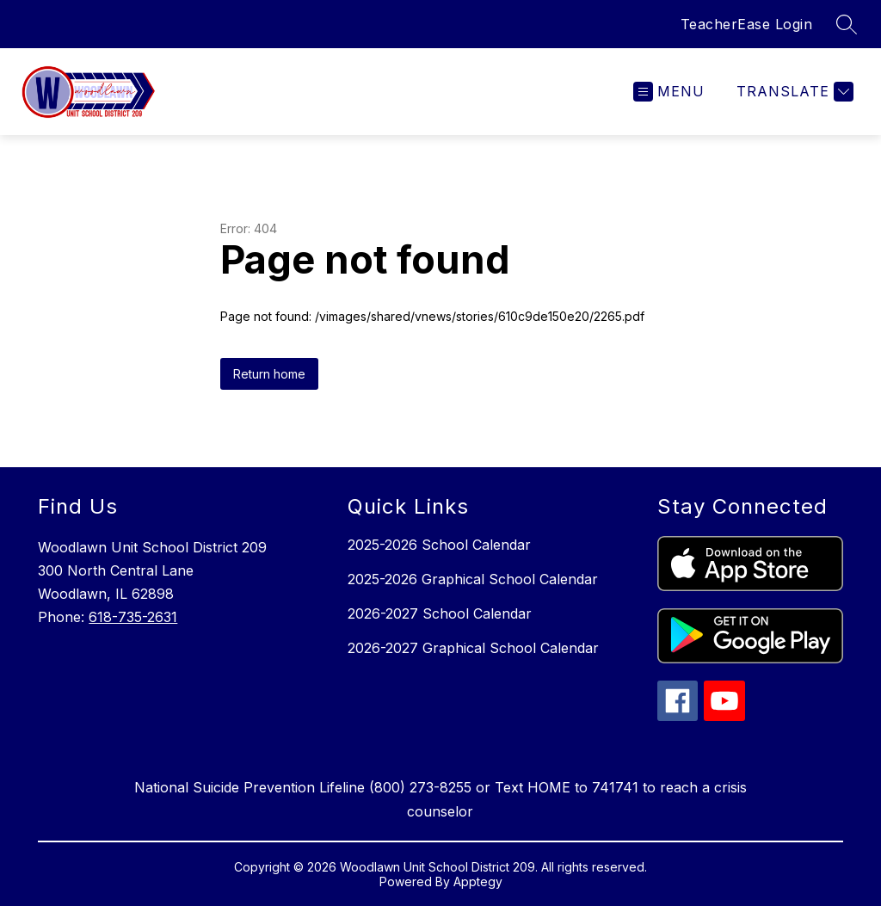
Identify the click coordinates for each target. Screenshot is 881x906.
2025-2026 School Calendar (439, 544)
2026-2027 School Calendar (440, 613)
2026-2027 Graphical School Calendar (473, 647)
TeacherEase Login (747, 24)
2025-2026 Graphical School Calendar (473, 579)
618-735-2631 (133, 617)
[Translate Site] (792, 91)
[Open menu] (669, 91)
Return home (269, 374)
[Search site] (846, 24)
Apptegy (477, 881)
